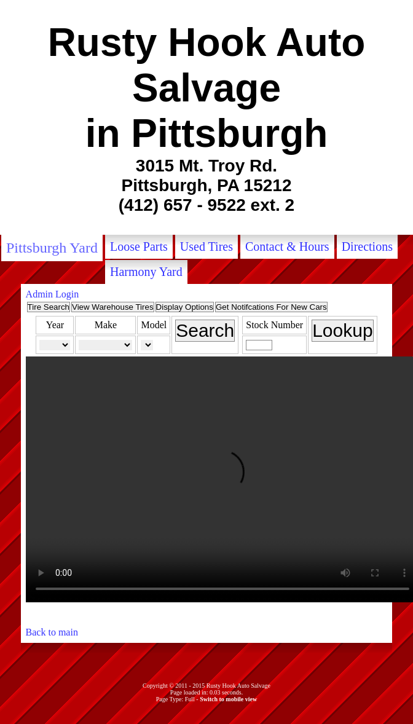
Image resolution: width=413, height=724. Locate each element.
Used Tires (206, 246)
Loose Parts (139, 246)
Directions (367, 246)
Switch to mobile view (228, 699)
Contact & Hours (287, 246)
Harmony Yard (146, 271)
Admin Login (52, 294)
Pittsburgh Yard (52, 248)
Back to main (52, 632)
